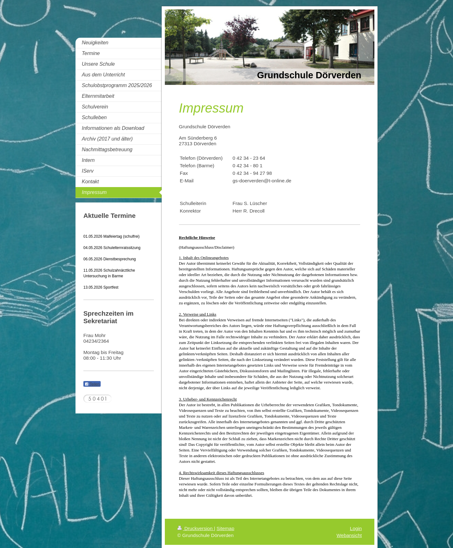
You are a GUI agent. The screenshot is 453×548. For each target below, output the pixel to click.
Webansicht (349, 535)
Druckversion (195, 528)
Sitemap (225, 528)
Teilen (92, 384)
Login (356, 528)
